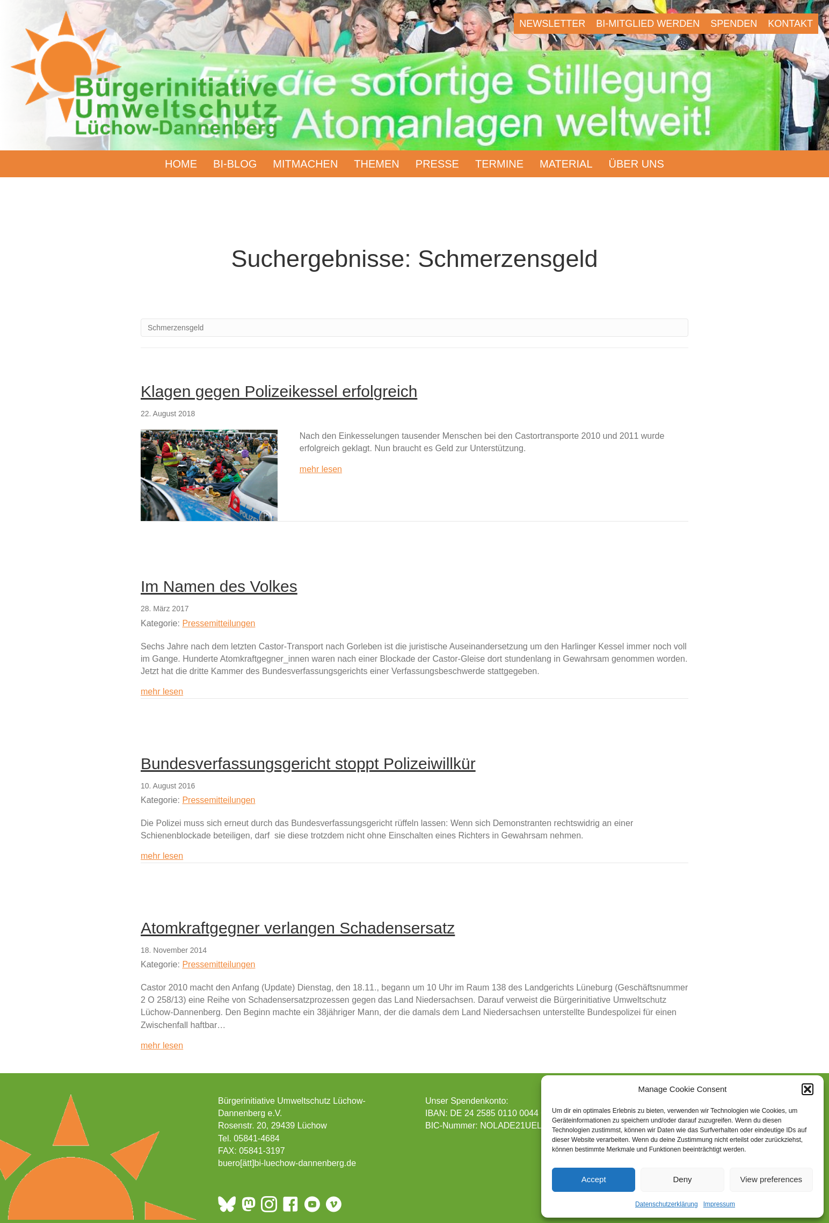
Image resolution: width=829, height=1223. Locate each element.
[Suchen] (414, 328)
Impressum (719, 1204)
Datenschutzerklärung (666, 1204)
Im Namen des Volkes (219, 586)
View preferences (771, 1179)
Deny (682, 1179)
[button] (807, 1089)
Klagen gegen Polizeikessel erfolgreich (279, 391)
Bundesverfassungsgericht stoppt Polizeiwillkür (308, 763)
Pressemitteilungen (218, 623)
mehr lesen (321, 468)
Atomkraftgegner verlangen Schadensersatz (298, 928)
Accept (593, 1179)
